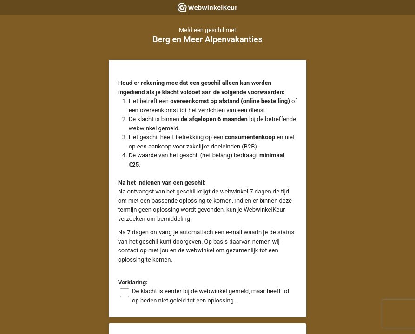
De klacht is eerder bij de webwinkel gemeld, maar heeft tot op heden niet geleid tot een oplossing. (211, 296)
